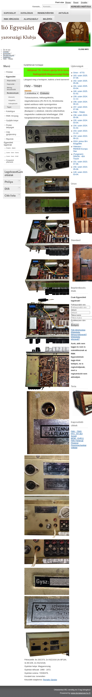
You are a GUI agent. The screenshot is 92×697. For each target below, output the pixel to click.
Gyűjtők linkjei (12, 120)
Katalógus (27, 13)
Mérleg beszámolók (11, 88)
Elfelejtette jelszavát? (75, 338)
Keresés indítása (81, 6)
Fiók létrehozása (78, 330)
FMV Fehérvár (77, 441)
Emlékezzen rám (78, 320)
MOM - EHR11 (77, 438)
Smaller (84, 2)
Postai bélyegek (10, 126)
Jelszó (73, 310)
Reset (75, 2)
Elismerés (11, 97)
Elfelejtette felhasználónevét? (79, 333)
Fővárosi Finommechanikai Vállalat (78, 445)
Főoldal (9, 72)
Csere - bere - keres (12, 152)
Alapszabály (31, 19)
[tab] (19, 170)
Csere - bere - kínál (12, 156)
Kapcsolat (10, 13)
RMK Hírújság (12, 116)
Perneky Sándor (50, 680)
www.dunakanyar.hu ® (80, 693)
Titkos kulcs (76, 315)
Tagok (9, 107)
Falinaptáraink (12, 103)
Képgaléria (11, 100)
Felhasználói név (78, 305)
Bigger (68, 2)
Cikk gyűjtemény (11, 133)
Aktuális (64, 13)
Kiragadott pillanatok (10, 161)
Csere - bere (10, 148)
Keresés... (37, 6)
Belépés (47, 19)
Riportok (10, 139)
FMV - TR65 (76, 431)
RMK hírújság (11, 19)
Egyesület (10, 76)
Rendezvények (46, 13)
